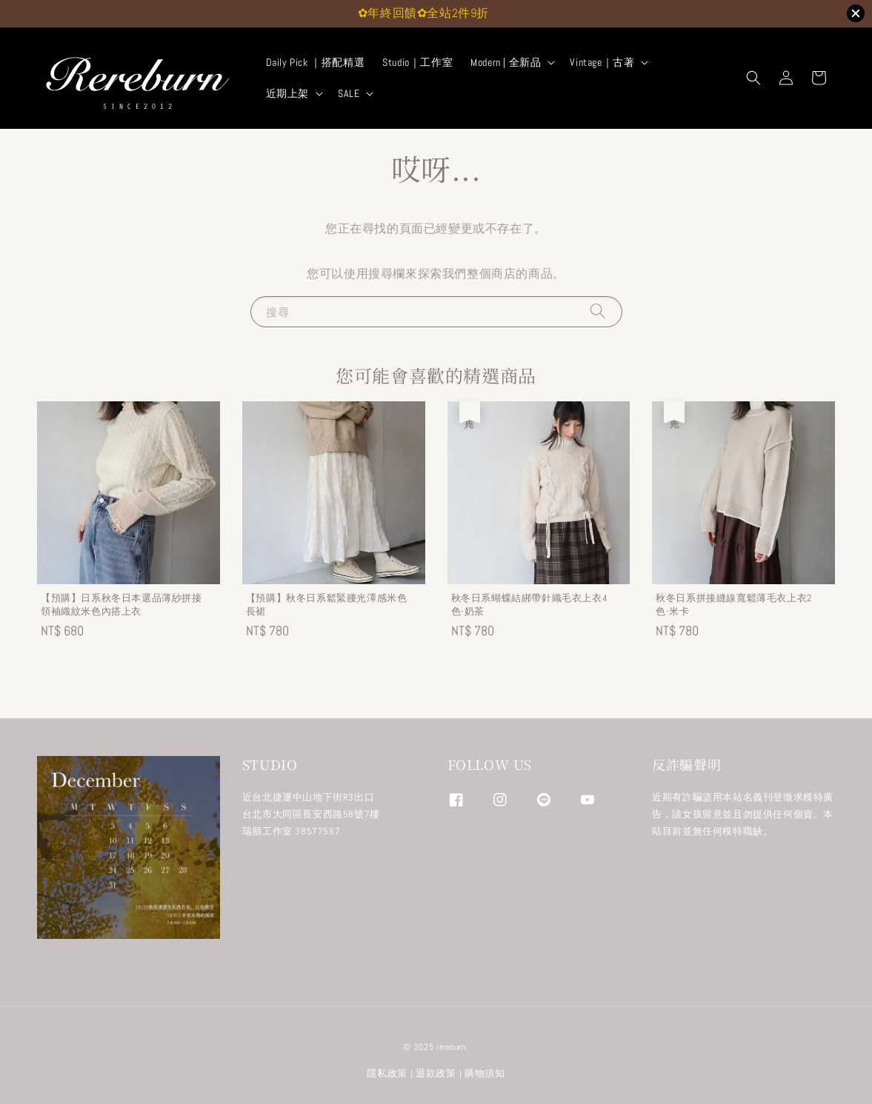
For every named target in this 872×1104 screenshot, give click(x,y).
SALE (348, 93)
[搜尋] (598, 311)
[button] (753, 77)
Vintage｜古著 (602, 62)
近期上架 (287, 93)
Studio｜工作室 (417, 62)
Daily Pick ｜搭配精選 (315, 62)
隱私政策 (387, 1073)
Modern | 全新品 (505, 62)
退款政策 (436, 1073)
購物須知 (485, 1073)
